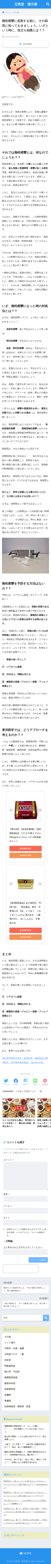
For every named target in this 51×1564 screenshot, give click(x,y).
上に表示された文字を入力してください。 (24, 1247)
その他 (18, 1091)
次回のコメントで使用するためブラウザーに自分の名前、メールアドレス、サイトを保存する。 (27, 1232)
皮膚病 (7, 1395)
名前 (6, 1194)
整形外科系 (9, 1383)
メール (8, 1206)
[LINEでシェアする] (35, 1082)
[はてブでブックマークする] (25, 1082)
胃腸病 (7, 1401)
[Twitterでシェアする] (6, 1082)
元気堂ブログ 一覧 (33, 1091)
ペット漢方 (9, 1342)
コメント (9, 1160)
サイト (6, 1218)
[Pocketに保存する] (45, 1082)
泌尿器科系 (9, 1389)
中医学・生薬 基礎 (14, 1348)
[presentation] (20, 1269)
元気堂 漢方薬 (25, 4)
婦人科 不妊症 (12, 1371)
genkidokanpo (41, 1484)
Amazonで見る (25, 855)
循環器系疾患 (10, 1377)
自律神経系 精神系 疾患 (17, 1406)
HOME (25, 1553)
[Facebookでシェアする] (15, 1082)
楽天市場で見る (25, 849)
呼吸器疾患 (9, 1366)
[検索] (46, 1318)
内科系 (8, 1360)
